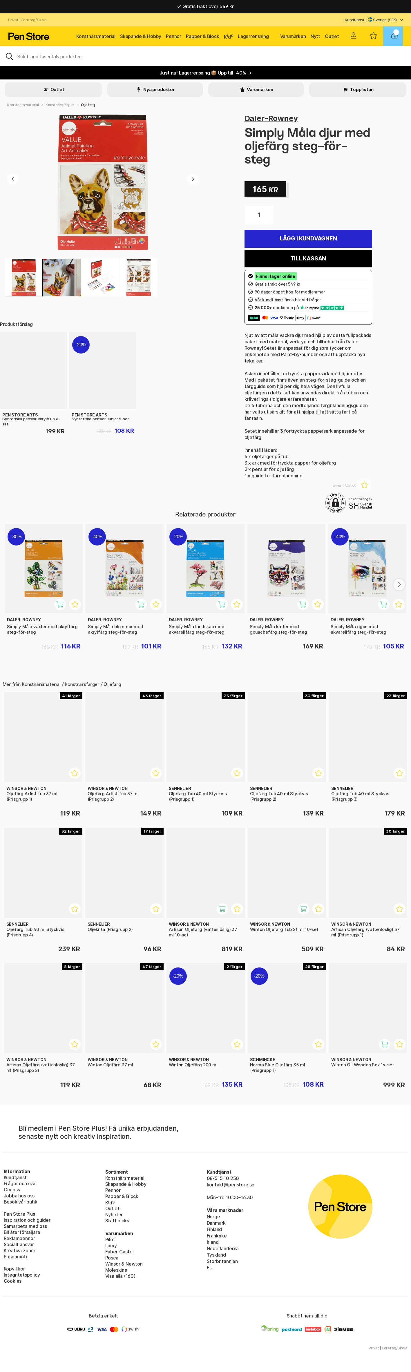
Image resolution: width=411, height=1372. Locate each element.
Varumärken (293, 36)
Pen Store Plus (19, 1214)
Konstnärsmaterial (95, 36)
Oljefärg (88, 105)
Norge (213, 1216)
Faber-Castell (120, 1252)
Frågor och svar (20, 1183)
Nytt (315, 36)
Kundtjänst (355, 19)
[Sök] (205, 56)
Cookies (13, 1281)
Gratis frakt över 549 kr (205, 6)
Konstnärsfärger (60, 105)
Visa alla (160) (120, 1276)
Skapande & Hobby (140, 36)
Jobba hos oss (19, 1196)
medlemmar (313, 291)
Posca (111, 1258)
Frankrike (217, 1236)
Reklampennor (19, 1238)
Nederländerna (223, 1248)
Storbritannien (222, 1261)
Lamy (111, 1245)
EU (210, 1267)
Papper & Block (202, 36)
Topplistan (361, 89)
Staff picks (117, 1221)
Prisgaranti (15, 1256)
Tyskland (216, 1255)
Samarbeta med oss (25, 1226)
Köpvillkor (14, 1269)
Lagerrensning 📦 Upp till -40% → (206, 73)
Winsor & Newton (124, 1264)
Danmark (216, 1223)
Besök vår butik (20, 1202)
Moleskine (116, 1270)
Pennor (173, 36)
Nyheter (114, 1214)
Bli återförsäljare (22, 1232)
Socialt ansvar (19, 1244)
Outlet (332, 36)
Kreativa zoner (20, 1250)
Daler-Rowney (271, 118)
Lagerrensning (253, 36)
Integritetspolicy (22, 1275)
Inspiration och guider (27, 1220)
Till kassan (308, 258)
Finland (214, 1229)
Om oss (12, 1189)
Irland (213, 1242)
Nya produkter (158, 89)
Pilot (110, 1239)
